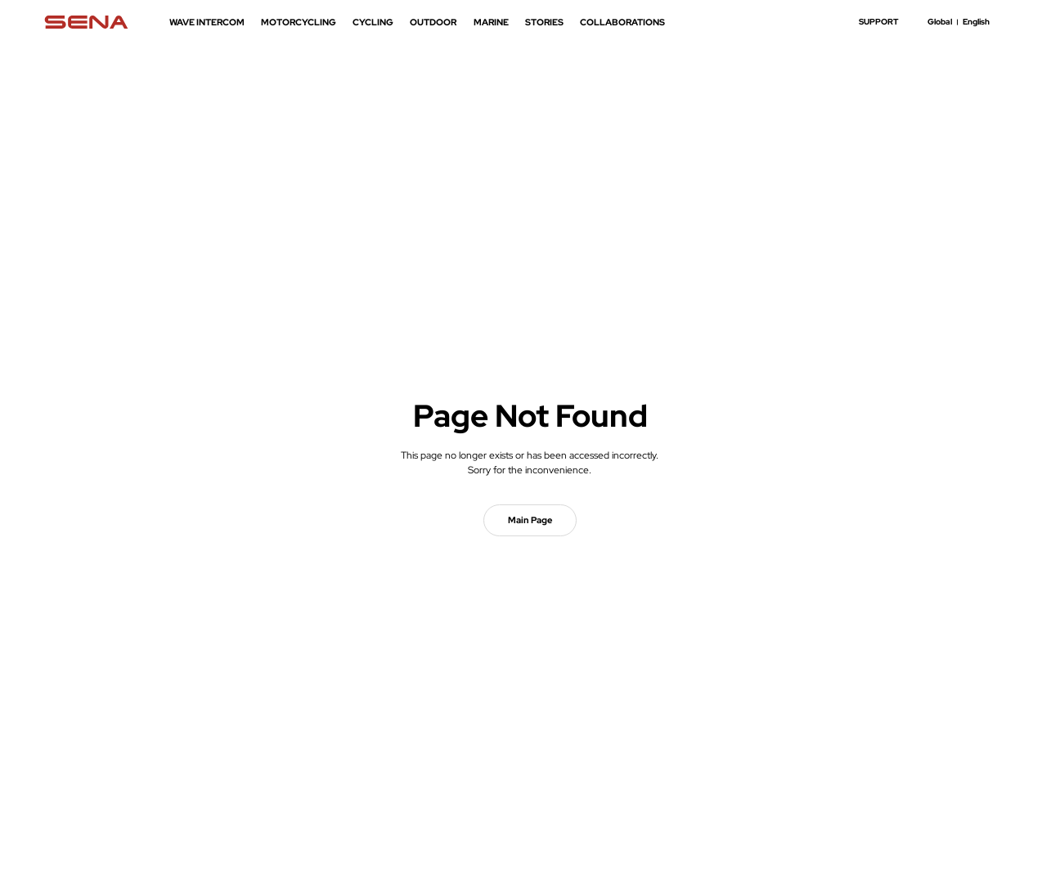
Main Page (530, 520)
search (1009, 22)
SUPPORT (879, 22)
